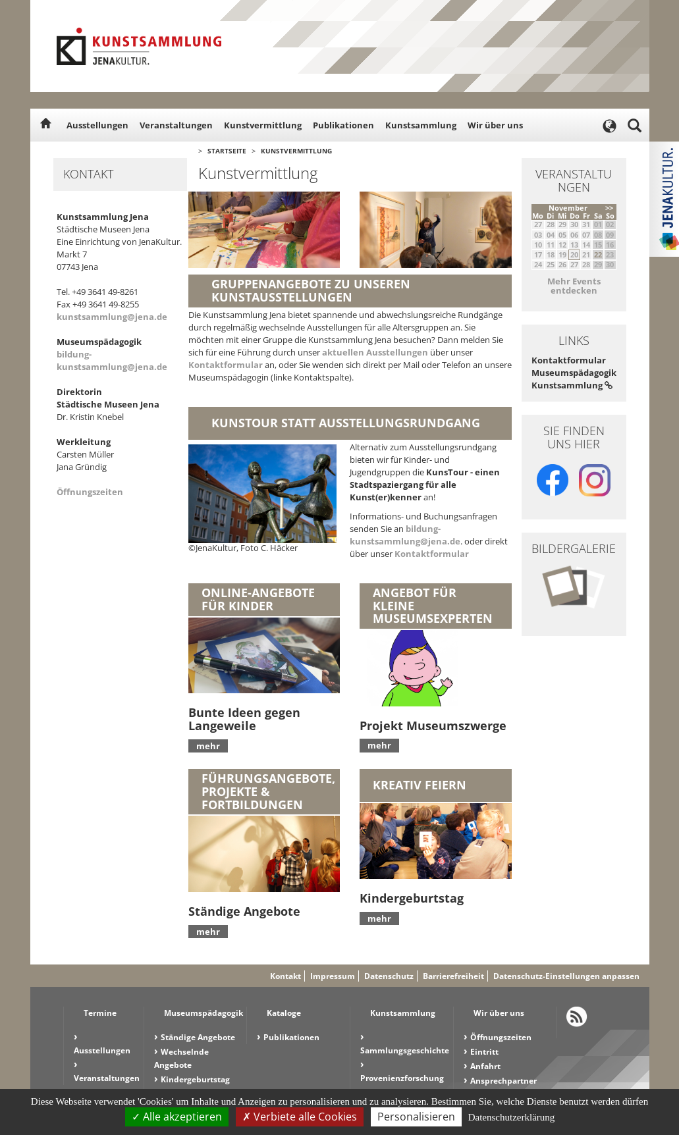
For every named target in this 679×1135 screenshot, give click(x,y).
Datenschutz (389, 976)
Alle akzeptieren (177, 1116)
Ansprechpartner (503, 1080)
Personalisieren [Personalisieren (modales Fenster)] (416, 1116)
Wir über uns (495, 125)
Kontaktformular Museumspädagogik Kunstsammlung (573, 372)
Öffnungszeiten (90, 492)
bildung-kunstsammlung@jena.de (112, 360)
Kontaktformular (225, 365)
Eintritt (484, 1051)
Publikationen (343, 125)
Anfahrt (485, 1066)
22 (598, 254)
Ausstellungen (97, 125)
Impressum (332, 976)
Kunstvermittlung (263, 125)
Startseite (226, 150)
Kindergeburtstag (195, 1079)
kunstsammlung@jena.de (112, 317)
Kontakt (285, 976)
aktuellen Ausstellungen (375, 352)
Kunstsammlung (420, 125)
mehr (208, 746)
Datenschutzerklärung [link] (511, 1117)
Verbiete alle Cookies (299, 1116)
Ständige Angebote (198, 1037)
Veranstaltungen (176, 125)
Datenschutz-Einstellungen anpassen (566, 976)
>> (609, 208)
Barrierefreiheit (453, 976)
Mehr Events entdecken (574, 285)
